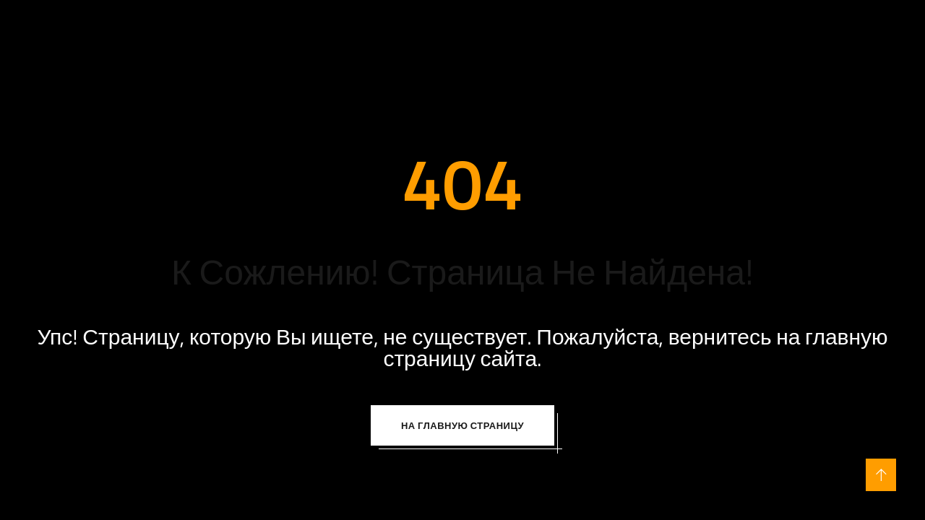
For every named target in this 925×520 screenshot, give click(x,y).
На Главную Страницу (462, 425)
